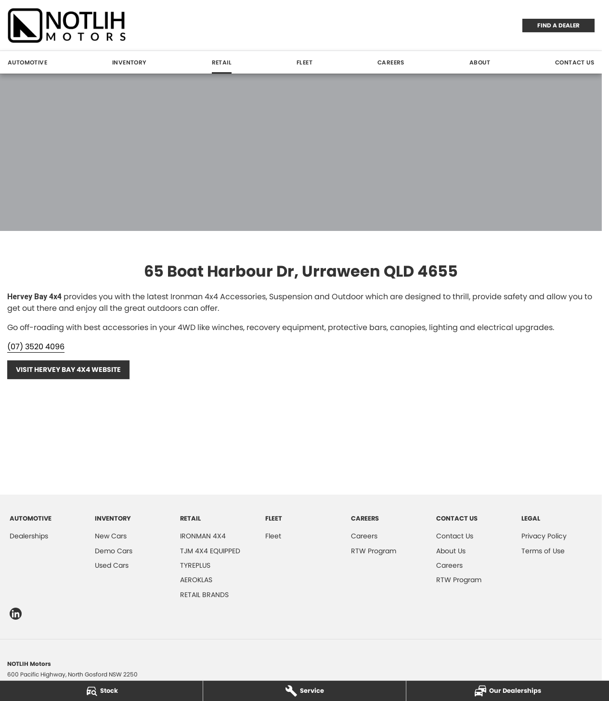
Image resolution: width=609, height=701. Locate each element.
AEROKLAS (196, 580)
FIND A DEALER (558, 25)
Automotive (27, 62)
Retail (222, 62)
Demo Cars (113, 551)
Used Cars (112, 565)
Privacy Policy (544, 536)
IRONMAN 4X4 (203, 536)
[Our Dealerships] (507, 691)
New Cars (111, 536)
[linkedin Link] (16, 614)
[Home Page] (67, 25)
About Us (451, 551)
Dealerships (29, 536)
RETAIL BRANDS (204, 594)
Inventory (129, 62)
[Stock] (101, 691)
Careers (390, 62)
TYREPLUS (195, 565)
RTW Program (373, 551)
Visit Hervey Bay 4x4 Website (68, 369)
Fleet (304, 62)
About (479, 62)
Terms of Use (543, 551)
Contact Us (574, 62)
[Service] (304, 691)
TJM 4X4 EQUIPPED (210, 551)
